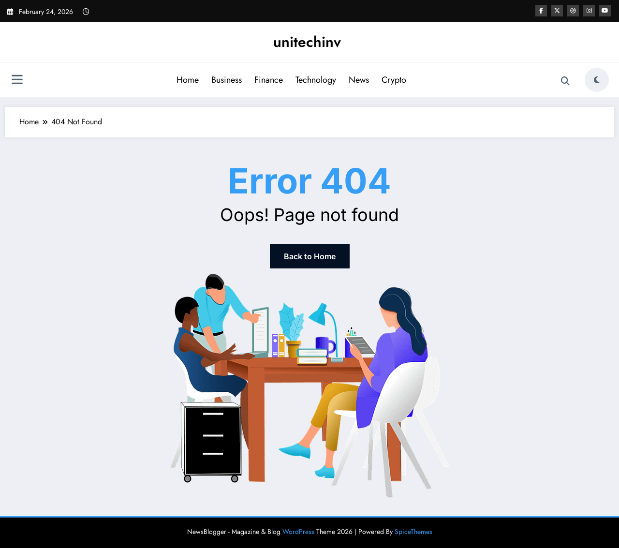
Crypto (394, 80)
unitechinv (307, 41)
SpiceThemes (413, 531)
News (359, 80)
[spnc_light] (597, 80)
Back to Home (310, 256)
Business (226, 80)
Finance (268, 80)
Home (188, 80)
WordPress (298, 531)
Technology (315, 80)
